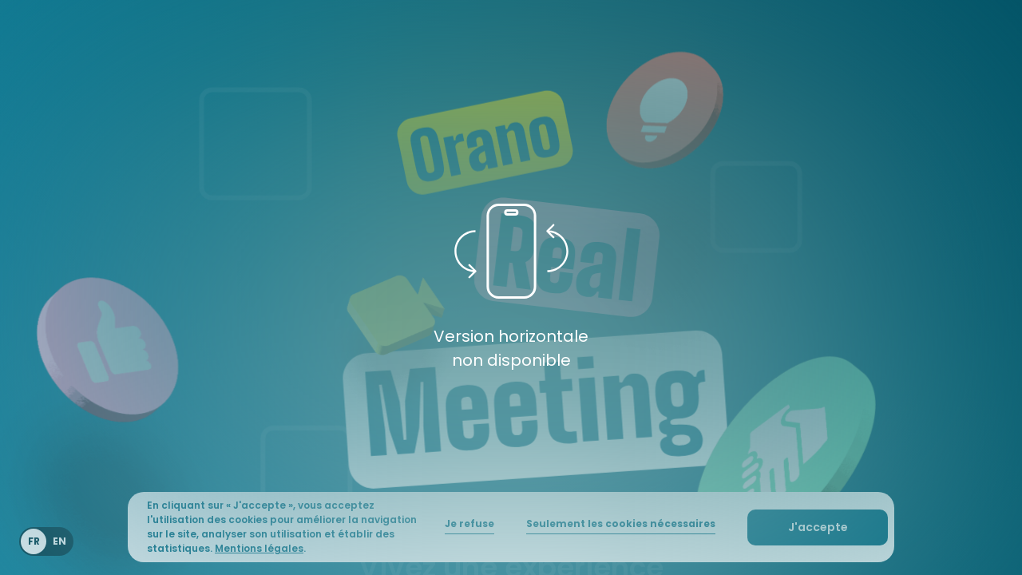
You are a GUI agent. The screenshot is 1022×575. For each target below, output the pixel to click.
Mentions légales (259, 548)
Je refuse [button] (469, 523)
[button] (817, 527)
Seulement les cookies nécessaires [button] (620, 523)
